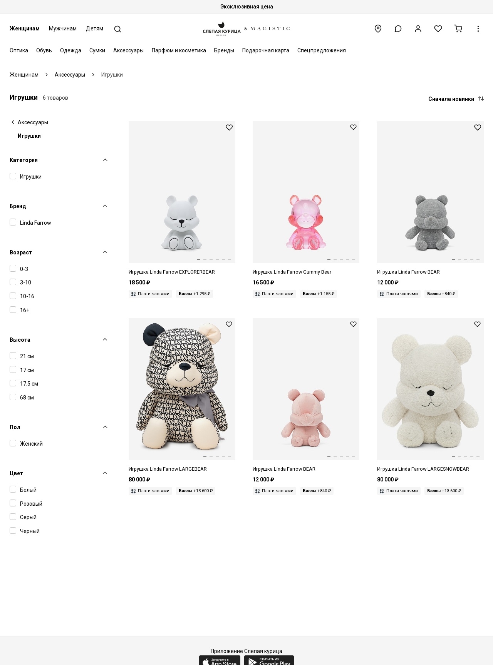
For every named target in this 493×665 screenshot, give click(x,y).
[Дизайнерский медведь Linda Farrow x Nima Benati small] (306, 395)
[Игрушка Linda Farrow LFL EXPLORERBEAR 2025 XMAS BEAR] (182, 198)
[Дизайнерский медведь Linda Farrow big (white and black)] (182, 395)
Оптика (19, 50)
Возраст (21, 252)
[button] (398, 28)
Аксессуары (128, 50)
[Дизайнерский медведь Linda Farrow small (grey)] (430, 198)
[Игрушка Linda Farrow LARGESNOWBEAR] (430, 395)
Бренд (18, 206)
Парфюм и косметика (179, 50)
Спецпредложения (321, 50)
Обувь (44, 50)
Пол (15, 427)
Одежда (70, 50)
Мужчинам (63, 28)
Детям (94, 28)
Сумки (97, 50)
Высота (20, 340)
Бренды (224, 50)
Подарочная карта (265, 50)
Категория (24, 160)
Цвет (16, 473)
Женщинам (25, 28)
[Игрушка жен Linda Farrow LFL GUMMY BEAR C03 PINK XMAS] (306, 198)
